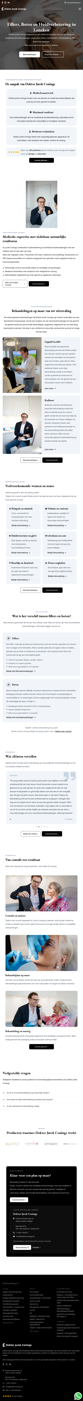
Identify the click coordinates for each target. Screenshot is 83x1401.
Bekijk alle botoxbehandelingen (20, 717)
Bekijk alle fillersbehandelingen (20, 671)
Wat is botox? (34, 1331)
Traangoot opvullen (10, 1310)
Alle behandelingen (31, 460)
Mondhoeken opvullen (11, 1301)
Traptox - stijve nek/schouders (41, 1328)
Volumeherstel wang (10, 1313)
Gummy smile (35, 1301)
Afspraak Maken (53, 54)
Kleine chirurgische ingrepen (67, 1336)
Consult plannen (41, 160)
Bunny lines (34, 1304)
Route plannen (22, 1247)
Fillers (6, 1289)
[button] (36, 827)
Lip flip (32, 1310)
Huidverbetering (64, 1289)
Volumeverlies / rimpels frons (13, 1307)
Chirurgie (61, 1322)
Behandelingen (29, 54)
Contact (36, 1247)
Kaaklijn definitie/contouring (13, 1298)
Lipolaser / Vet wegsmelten (67, 1333)
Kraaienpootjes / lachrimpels (40, 1298)
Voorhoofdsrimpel (36, 1295)
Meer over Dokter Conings (15, 283)
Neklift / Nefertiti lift (37, 1319)
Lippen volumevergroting (12, 1292)
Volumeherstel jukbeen (11, 1319)
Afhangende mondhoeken (39, 1307)
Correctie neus (8, 1316)
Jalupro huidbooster (64, 1306)
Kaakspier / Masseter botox (40, 1316)
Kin (31, 1313)
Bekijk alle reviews (30, 834)
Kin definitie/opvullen (10, 1304)
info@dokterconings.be (25, 1236)
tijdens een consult (63, 731)
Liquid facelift (8, 1295)
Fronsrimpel (34, 1292)
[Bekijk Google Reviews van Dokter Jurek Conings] (41, 1396)
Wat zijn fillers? (8, 1323)
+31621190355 (22, 1232)
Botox (33, 1289)
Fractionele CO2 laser (64, 1292)
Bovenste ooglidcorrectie (66, 1325)
